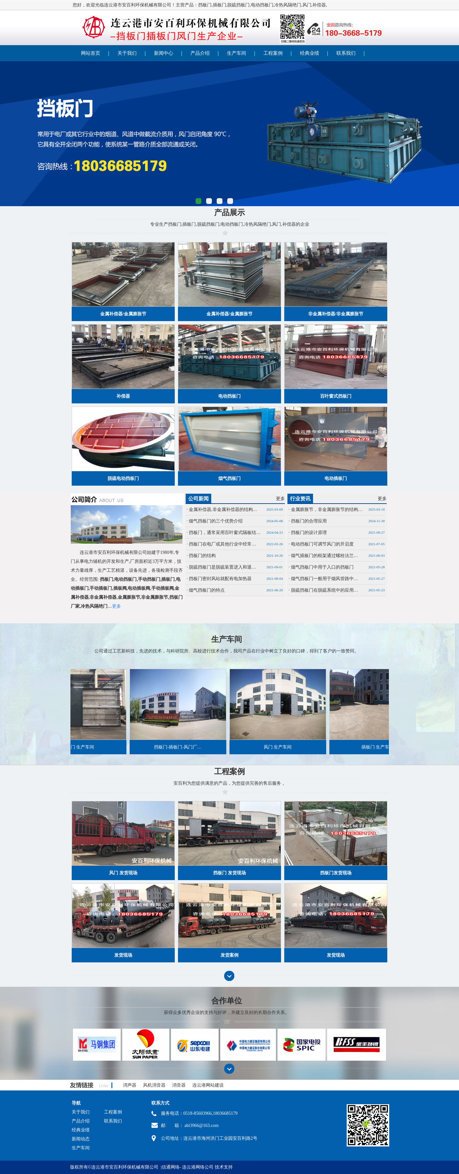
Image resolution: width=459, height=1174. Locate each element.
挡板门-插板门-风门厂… (164, 747)
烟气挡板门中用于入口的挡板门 (322, 567)
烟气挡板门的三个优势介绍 (216, 521)
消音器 (179, 1085)
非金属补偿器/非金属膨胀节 (335, 314)
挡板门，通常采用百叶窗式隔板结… (225, 532)
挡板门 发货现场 (229, 872)
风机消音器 (154, 1085)
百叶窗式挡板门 (335, 396)
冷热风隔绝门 (287, 5)
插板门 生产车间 (363, 747)
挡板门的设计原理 (309, 532)
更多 (280, 498)
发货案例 (229, 955)
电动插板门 (336, 478)
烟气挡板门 (229, 478)
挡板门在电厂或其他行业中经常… (222, 544)
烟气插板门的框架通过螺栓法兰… (324, 555)
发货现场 (123, 955)
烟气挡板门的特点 (207, 590)
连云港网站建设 (208, 1085)
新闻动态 (81, 1139)
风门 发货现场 (123, 872)
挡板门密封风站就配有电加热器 (220, 578)
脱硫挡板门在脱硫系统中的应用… (324, 590)
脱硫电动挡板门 (123, 478)
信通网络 (171, 1167)
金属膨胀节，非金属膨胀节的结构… (327, 509)
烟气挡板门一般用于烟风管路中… (324, 578)
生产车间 (236, 53)
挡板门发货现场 (335, 872)
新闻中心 (163, 53)
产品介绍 (200, 53)
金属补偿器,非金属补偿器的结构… (223, 509)
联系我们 (346, 53)
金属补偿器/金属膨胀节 (123, 314)
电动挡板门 (262, 5)
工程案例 (273, 53)
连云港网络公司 (197, 1167)
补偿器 (319, 5)
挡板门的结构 (202, 555)
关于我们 (127, 53)
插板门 (219, 5)
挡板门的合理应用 (309, 521)
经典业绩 (309, 53)
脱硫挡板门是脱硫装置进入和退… (222, 567)
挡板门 (205, 5)
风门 (306, 5)
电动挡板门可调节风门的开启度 (322, 544)
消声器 (129, 1085)
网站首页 (90, 53)
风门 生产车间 (264, 747)
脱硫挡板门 (238, 5)
